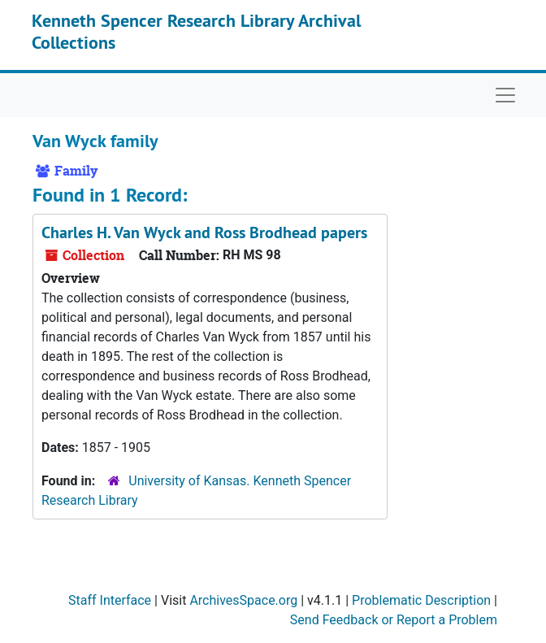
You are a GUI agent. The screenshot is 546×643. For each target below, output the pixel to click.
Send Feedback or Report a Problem (393, 620)
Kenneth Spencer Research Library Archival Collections (196, 31)
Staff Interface (109, 600)
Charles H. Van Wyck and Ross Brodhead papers (204, 232)
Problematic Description (421, 600)
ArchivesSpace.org (243, 600)
